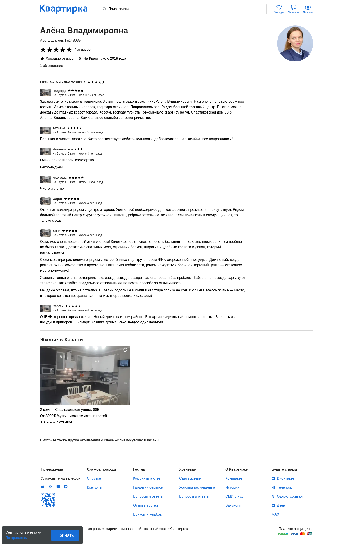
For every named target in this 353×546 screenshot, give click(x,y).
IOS (43, 486)
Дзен (281, 505)
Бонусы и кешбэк (147, 514)
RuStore (66, 486)
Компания (233, 478)
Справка (94, 478)
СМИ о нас (234, 496)
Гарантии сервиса (148, 487)
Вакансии (233, 505)
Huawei (58, 486)
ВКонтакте (285, 478)
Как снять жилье (146, 478)
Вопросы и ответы (148, 496)
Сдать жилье (190, 478)
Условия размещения (197, 487)
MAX (275, 514)
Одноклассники (290, 496)
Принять (65, 535)
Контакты (94, 487)
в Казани (151, 440)
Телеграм (285, 487)
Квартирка (67, 9)
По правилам (16, 536)
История (232, 487)
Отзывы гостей (145, 505)
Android (50, 486)
